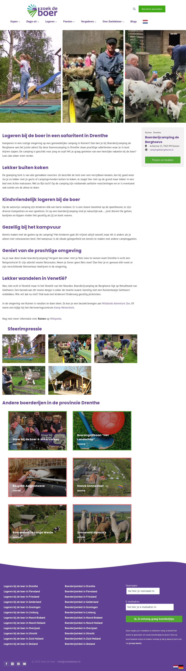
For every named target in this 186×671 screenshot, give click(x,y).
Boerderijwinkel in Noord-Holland (83, 623)
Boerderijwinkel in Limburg (80, 612)
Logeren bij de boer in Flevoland (22, 591)
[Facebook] (170, 9)
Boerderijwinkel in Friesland (80, 596)
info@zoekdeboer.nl (69, 661)
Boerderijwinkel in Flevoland (81, 591)
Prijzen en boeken (162, 160)
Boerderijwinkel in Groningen (81, 607)
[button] (8, 76)
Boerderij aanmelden (152, 8)
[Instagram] (178, 9)
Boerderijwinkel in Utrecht (79, 633)
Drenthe (90, 403)
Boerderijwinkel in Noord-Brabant (83, 617)
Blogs (133, 21)
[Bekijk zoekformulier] (134, 9)
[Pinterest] (18, 663)
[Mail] (24, 663)
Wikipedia (55, 318)
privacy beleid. (135, 643)
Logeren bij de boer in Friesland (21, 596)
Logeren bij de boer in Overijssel (22, 628)
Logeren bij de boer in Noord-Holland (24, 623)
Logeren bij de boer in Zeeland (21, 644)
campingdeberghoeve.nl (161, 149)
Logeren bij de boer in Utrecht (20, 633)
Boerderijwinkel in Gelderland (81, 602)
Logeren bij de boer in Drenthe (21, 586)
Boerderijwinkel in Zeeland (80, 644)
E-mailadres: (150, 605)
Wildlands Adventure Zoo (116, 303)
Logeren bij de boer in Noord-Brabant (24, 617)
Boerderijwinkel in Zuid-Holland (83, 638)
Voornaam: (143, 589)
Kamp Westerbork (64, 307)
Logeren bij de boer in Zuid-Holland (23, 638)
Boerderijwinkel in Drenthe (80, 586)
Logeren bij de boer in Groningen (22, 607)
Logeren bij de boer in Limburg (21, 612)
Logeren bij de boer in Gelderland (22, 602)
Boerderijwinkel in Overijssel (81, 628)
